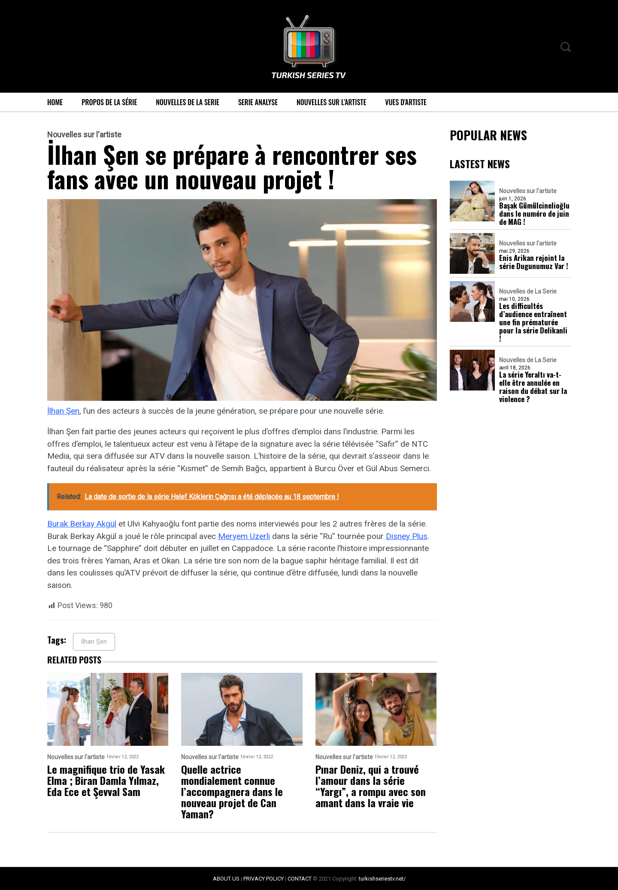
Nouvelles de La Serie (187, 102)
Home (55, 102)
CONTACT (300, 878)
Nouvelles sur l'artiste (84, 134)
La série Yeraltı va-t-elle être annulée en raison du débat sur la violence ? (533, 386)
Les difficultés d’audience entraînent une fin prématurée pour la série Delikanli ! (533, 322)
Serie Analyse (258, 102)
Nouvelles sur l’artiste (331, 102)
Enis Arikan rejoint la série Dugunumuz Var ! (533, 262)
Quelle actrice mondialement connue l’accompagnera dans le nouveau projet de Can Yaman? (232, 791)
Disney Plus (406, 536)
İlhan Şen (63, 411)
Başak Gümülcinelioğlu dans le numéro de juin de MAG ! (534, 213)
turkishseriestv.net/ (382, 878)
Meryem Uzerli (244, 536)
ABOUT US (226, 878)
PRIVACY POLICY (263, 878)
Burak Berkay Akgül (81, 524)
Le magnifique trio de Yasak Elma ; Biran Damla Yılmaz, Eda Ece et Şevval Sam (106, 780)
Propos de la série (109, 102)
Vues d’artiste (406, 102)
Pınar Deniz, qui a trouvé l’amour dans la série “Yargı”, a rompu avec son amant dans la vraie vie (370, 785)
